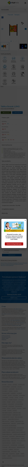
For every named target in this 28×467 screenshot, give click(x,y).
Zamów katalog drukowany (14, 244)
